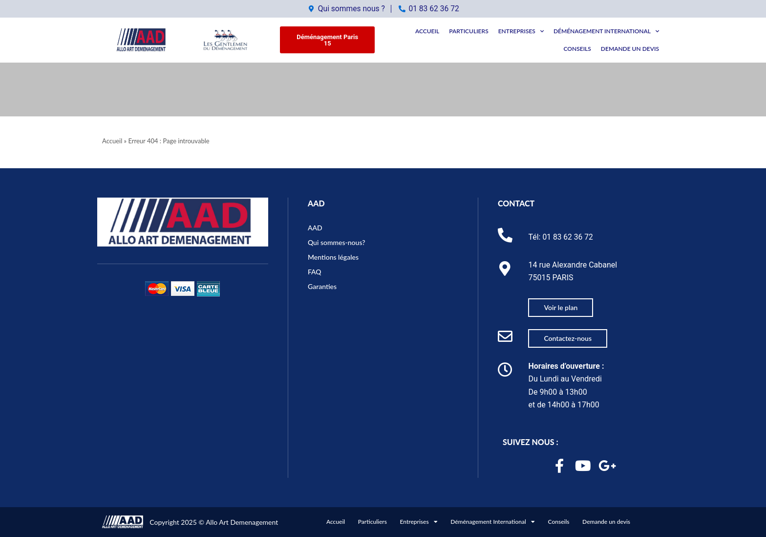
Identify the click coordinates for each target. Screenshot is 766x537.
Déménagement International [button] (606, 31)
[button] (327, 40)
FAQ (314, 269)
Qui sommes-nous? (336, 240)
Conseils (577, 48)
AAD (316, 201)
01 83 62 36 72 (568, 234)
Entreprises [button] (521, 31)
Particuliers (469, 31)
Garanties (322, 284)
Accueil (427, 31)
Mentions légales (333, 254)
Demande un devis (630, 48)
